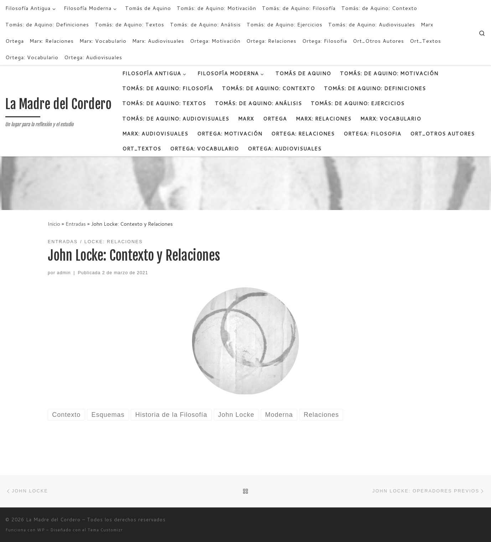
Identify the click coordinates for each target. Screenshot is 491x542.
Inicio (54, 223)
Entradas (76, 223)
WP (41, 530)
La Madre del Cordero (53, 519)
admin (64, 272)
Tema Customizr (105, 530)
